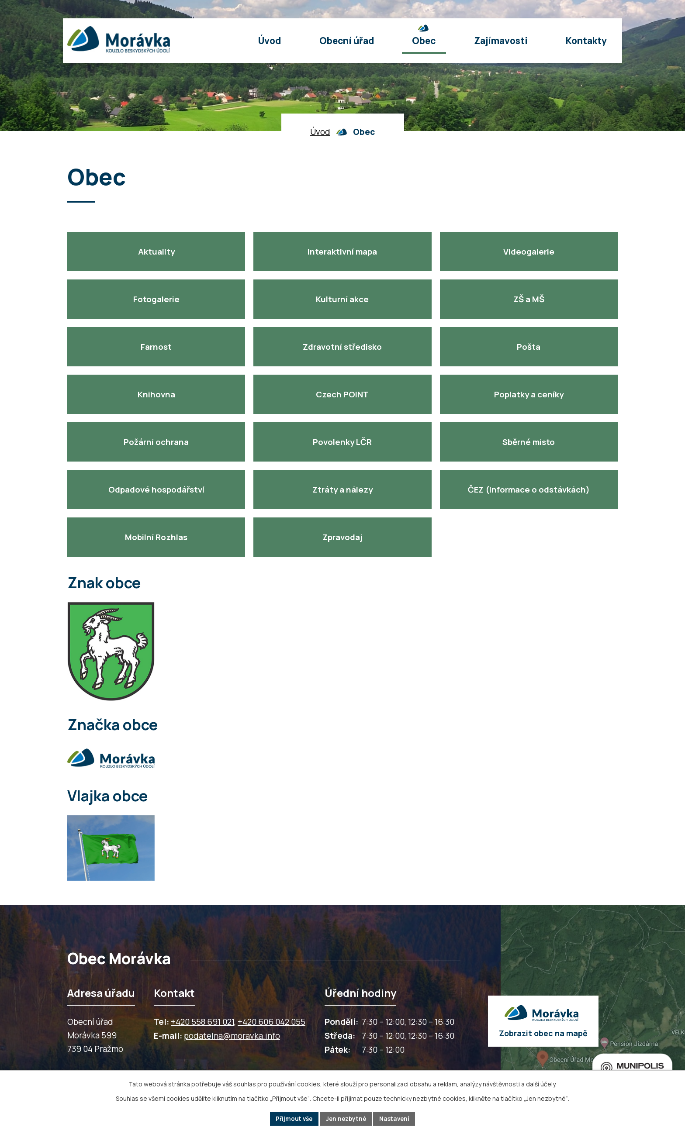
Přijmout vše (292, 1118)
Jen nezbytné (346, 1118)
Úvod (320, 132)
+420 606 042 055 (271, 1021)
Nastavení (396, 1118)
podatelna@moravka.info (232, 1035)
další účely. (541, 1083)
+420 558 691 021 (202, 1021)
